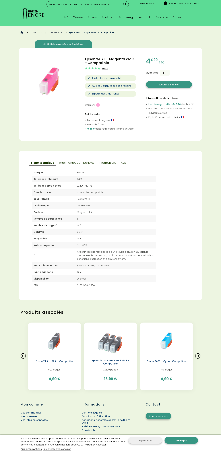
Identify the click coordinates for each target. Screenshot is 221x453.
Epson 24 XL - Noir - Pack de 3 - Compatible (110, 362)
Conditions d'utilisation (95, 416)
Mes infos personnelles (34, 420)
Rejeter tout (145, 440)
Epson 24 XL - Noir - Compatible (54, 361)
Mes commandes (31, 412)
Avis (123, 163)
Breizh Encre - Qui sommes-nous (100, 426)
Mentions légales (91, 412)
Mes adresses (29, 416)
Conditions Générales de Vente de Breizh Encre (105, 421)
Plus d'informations (31, 449)
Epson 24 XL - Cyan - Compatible (166, 361)
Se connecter (147, 3)
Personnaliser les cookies (57, 449)
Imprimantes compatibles (76, 163)
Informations (107, 163)
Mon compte (32, 404)
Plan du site (88, 430)
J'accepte (181, 440)
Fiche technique (42, 163)
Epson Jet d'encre (53, 32)
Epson (34, 32)
